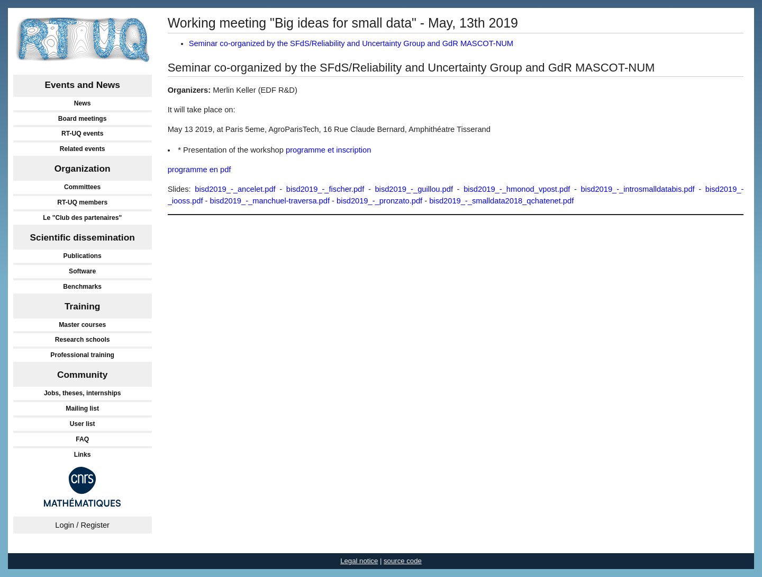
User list (82, 424)
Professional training (82, 355)
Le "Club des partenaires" (82, 217)
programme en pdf (199, 169)
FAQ (82, 439)
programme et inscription (328, 150)
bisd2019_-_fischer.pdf (325, 189)
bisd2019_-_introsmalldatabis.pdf (638, 189)
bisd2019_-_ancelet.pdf (235, 189)
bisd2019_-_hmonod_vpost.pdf (517, 189)
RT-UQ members (82, 202)
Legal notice (359, 561)
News (82, 103)
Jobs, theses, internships (82, 393)
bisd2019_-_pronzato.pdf (379, 201)
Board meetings (82, 118)
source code (403, 561)
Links (82, 454)
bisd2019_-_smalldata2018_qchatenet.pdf (501, 201)
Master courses (82, 325)
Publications (83, 256)
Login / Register (82, 525)
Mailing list (82, 408)
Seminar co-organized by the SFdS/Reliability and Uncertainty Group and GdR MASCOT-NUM (351, 43)
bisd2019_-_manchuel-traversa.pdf (270, 201)
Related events (82, 149)
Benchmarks (82, 286)
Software (82, 271)
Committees (82, 187)
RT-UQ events (82, 133)
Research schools (82, 339)
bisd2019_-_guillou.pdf (414, 189)
